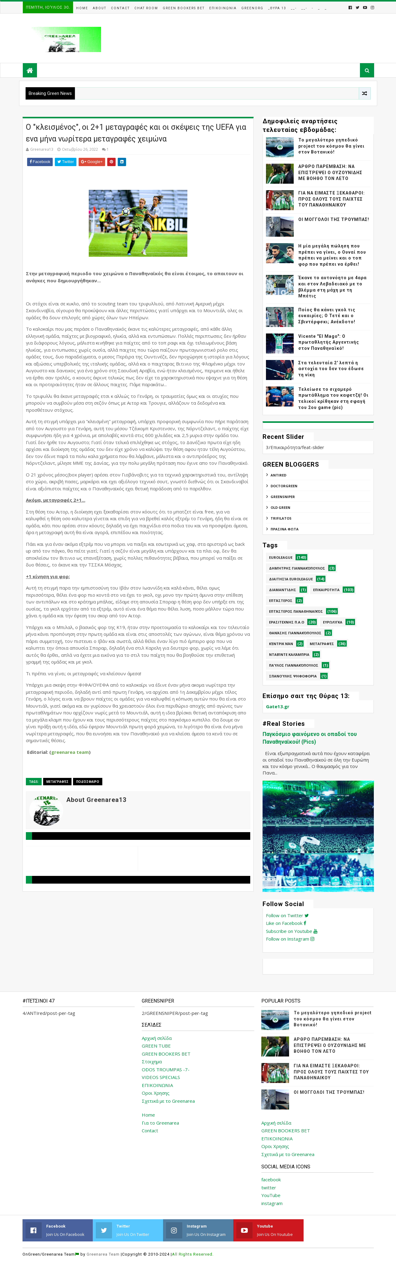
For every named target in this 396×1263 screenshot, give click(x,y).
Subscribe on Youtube (291, 931)
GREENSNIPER (283, 496)
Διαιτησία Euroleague (291, 579)
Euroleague (280, 557)
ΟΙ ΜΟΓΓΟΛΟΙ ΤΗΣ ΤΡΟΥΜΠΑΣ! (333, 219)
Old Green (280, 507)
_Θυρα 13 (277, 8)
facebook (271, 1179)
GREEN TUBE (156, 1046)
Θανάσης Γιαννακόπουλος (295, 633)
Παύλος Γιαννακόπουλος (293, 665)
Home (82, 8)
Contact (120, 8)
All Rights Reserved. (193, 1254)
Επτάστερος (280, 600)
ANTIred (278, 475)
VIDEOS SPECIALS (161, 1077)
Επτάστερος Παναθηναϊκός (296, 611)
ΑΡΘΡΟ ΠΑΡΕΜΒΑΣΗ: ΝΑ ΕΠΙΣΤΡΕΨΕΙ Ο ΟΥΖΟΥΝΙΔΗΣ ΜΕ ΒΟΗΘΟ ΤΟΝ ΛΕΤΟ (330, 172)
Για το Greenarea (160, 1123)
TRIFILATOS (281, 518)
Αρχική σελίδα (157, 1038)
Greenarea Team (103, 1254)
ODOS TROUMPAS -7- (166, 1069)
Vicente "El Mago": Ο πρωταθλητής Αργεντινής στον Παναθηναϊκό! (328, 342)
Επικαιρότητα (326, 589)
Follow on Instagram (290, 939)
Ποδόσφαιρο (87, 781)
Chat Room (146, 8)
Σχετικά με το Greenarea (168, 1101)
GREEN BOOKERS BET (166, 1054)
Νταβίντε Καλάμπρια (289, 654)
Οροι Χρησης (155, 1093)
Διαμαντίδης (282, 589)
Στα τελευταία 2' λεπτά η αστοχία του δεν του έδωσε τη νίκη (331, 368)
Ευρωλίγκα (332, 622)
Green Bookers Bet (184, 8)
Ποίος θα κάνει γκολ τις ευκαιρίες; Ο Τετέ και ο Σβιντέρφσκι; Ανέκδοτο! (326, 315)
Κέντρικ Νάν (281, 643)
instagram (272, 1203)
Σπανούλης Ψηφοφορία (293, 676)
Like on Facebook (286, 923)
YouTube (270, 1195)
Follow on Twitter (287, 915)
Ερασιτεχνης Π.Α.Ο (286, 622)
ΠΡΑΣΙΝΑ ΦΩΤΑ (285, 529)
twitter (268, 1187)
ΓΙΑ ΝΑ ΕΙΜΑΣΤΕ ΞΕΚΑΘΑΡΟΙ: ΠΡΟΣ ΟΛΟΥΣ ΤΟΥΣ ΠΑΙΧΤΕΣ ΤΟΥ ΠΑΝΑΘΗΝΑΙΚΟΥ (331, 198)
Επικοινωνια (223, 8)
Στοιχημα (152, 1061)
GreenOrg (252, 8)
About (99, 8)
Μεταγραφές (57, 781)
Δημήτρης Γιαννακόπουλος (297, 568)
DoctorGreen (284, 486)
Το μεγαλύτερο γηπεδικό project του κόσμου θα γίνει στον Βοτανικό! (331, 145)
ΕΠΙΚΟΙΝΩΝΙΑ (157, 1085)
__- (294, 8)
